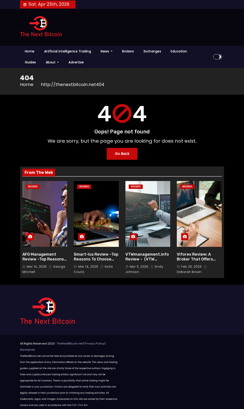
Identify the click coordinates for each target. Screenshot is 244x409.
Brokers (128, 51)
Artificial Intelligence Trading (67, 51)
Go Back (122, 153)
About (52, 62)
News (106, 51)
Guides (30, 62)
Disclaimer (27, 350)
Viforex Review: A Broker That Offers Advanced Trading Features (195, 262)
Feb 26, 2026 (191, 266)
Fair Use (77, 405)
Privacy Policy (94, 343)
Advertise (76, 62)
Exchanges (152, 51)
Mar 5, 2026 (139, 266)
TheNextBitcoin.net (70, 343)
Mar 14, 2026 (37, 266)
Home (29, 51)
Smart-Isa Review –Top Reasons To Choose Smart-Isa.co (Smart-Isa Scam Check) (96, 262)
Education (179, 51)
